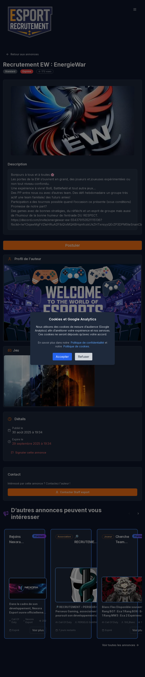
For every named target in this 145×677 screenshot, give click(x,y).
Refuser (83, 356)
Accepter (62, 356)
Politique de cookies (76, 346)
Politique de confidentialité (87, 342)
